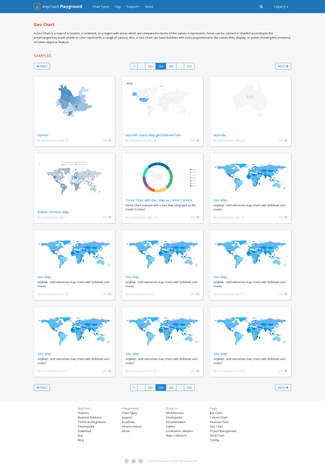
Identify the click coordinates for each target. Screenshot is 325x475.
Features (83, 413)
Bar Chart (216, 413)
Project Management (223, 431)
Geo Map (220, 200)
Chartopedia (86, 426)
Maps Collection (176, 435)
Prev (42, 66)
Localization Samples (179, 431)
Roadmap (128, 422)
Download (84, 431)
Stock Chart (217, 435)
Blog (81, 440)
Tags (118, 7)
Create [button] (280, 7)
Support (127, 417)
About (149, 7)
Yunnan (42, 135)
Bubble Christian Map (53, 212)
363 (150, 66)
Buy (80, 435)
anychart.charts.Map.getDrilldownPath (153, 135)
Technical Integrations (92, 422)
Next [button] (283, 66)
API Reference (174, 413)
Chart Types (101, 7)
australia (220, 135)
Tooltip (214, 440)
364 (160, 66)
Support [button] (132, 7)
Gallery (170, 426)
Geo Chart (216, 426)
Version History (132, 426)
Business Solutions (90, 417)
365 (171, 66)
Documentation (176, 422)
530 (189, 66)
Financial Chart (219, 422)
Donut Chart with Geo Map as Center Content (159, 200)
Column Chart (219, 417)
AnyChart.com (165, 461)
